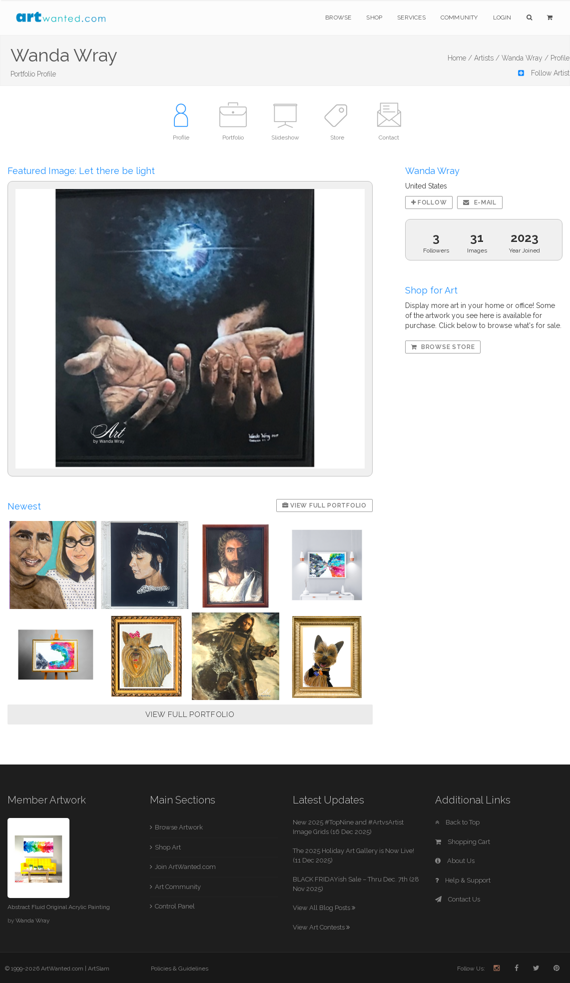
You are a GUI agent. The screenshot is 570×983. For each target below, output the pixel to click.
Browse (338, 17)
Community (459, 17)
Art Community (178, 886)
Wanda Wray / (525, 58)
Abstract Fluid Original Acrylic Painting (58, 907)
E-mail (480, 202)
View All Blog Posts (324, 908)
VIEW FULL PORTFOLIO (189, 714)
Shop (374, 17)
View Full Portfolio (324, 505)
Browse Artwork (179, 827)
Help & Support (463, 880)
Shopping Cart (462, 842)
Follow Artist (544, 73)
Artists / (487, 58)
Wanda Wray (32, 920)
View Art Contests (321, 927)
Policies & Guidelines (179, 968)
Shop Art (168, 847)
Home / (460, 58)
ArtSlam (98, 968)
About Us (455, 860)
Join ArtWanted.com (185, 866)
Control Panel (175, 906)
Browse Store (443, 347)
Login (502, 17)
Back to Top (457, 822)
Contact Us (457, 899)
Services (411, 17)
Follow (429, 202)
